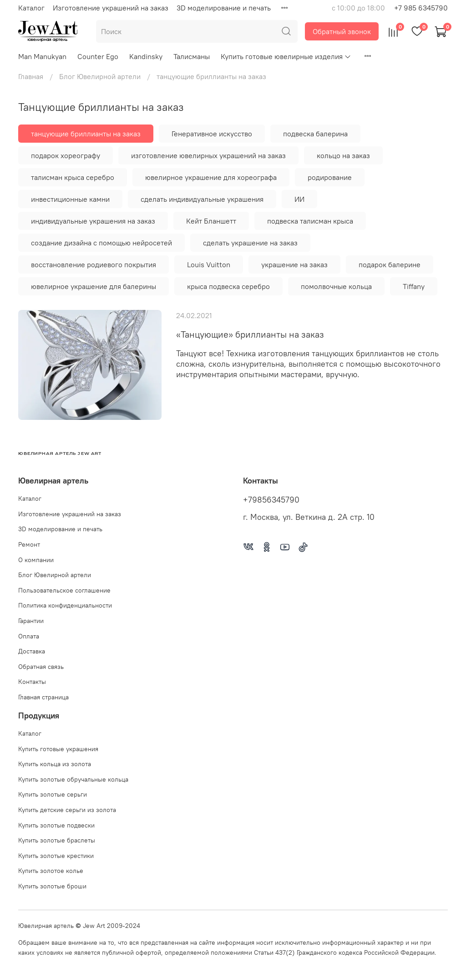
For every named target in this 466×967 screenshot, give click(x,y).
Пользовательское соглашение (64, 590)
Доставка (31, 651)
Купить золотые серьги (52, 794)
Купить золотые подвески (56, 825)
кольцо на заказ (343, 155)
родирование (330, 177)
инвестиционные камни (70, 199)
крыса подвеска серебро (228, 286)
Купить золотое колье (50, 871)
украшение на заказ (294, 264)
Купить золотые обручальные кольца (73, 779)
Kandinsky (145, 56)
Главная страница (43, 697)
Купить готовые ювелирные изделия (286, 56)
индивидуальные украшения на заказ (93, 220)
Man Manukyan (42, 56)
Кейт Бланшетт (211, 220)
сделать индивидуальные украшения (202, 199)
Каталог (31, 7)
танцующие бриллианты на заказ (86, 133)
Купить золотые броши (52, 886)
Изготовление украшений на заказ (110, 7)
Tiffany (414, 286)
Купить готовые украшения (58, 749)
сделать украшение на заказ (250, 242)
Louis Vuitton (208, 264)
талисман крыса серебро (72, 177)
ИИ (299, 199)
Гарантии (31, 621)
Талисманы (191, 56)
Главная (30, 76)
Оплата (28, 636)
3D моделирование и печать (224, 7)
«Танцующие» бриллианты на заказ (250, 334)
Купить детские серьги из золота (67, 810)
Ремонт (29, 544)
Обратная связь (41, 667)
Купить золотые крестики (56, 856)
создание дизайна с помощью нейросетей (101, 242)
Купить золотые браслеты (56, 840)
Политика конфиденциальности (65, 605)
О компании (36, 560)
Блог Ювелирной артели (100, 76)
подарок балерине (389, 264)
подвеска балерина (315, 133)
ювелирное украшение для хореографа (211, 177)
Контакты (32, 682)
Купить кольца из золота (54, 764)
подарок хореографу (65, 155)
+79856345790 (271, 500)
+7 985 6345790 (421, 7)
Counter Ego (97, 56)
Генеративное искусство (212, 133)
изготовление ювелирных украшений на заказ (208, 155)
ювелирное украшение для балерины (93, 286)
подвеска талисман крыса (310, 220)
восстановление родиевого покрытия (93, 264)
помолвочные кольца (336, 286)
